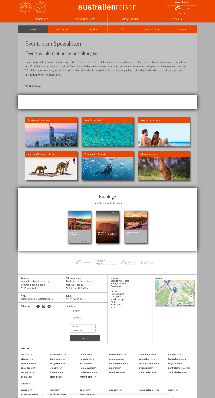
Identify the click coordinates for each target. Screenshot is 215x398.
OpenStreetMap (179, 305)
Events (33, 29)
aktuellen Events (35, 74)
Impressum (182, 29)
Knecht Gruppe (152, 29)
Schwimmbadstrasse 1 (33, 284)
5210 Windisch (29, 288)
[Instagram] (43, 306)
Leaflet (167, 305)
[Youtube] (49, 306)
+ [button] (191, 296)
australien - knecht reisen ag (35, 281)
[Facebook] (38, 306)
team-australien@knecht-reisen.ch (37, 299)
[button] (107, 86)
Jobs (113, 307)
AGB (122, 29)
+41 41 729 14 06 (174, 19)
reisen (107, 7)
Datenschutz (92, 29)
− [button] (191, 300)
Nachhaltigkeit (62, 29)
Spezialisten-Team (85, 19)
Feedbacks (116, 286)
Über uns (182, 12)
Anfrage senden (130, 19)
